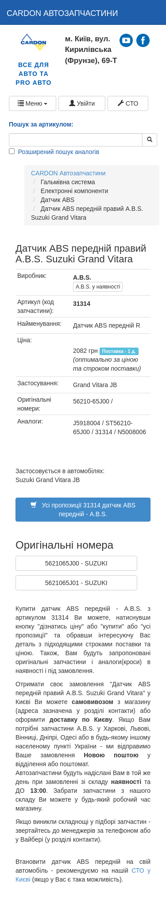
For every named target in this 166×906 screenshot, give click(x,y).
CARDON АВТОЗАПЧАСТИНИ (62, 13)
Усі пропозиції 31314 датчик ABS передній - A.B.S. (83, 510)
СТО (128, 103)
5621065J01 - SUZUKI (76, 582)
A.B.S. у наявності (98, 287)
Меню (33, 103)
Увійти (82, 103)
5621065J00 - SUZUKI (76, 563)
